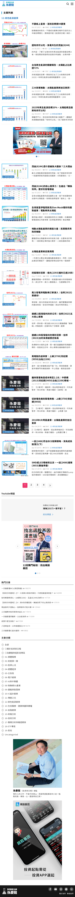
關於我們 (62, 893)
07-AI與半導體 (11, 681)
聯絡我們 (70, 893)
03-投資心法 (10, 665)
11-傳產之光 (10, 697)
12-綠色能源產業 (8, 34)
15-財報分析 (10, 714)
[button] (57, 546)
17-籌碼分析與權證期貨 (15, 722)
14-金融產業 (10, 710)
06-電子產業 (10, 677)
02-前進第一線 (11, 661)
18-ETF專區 (10, 726)
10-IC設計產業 (11, 693)
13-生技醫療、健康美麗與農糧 (18, 705)
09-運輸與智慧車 (12, 689)
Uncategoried (11, 734)
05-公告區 (9, 673)
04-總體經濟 (10, 669)
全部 (7, 644)
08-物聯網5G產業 (13, 685)
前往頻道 (47, 514)
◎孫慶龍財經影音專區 (15, 652)
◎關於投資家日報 (13, 648)
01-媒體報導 (10, 656)
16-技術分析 (10, 718)
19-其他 (8, 730)
